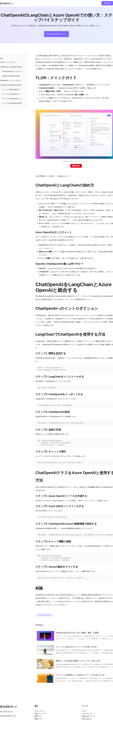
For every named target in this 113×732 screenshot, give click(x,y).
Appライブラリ (40, 713)
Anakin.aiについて (88, 716)
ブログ (84, 711)
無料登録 (107, 3)
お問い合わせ (87, 719)
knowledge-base (45, 615)
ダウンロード (40, 711)
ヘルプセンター (87, 713)
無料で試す (76, 166)
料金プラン (39, 719)
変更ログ (38, 716)
